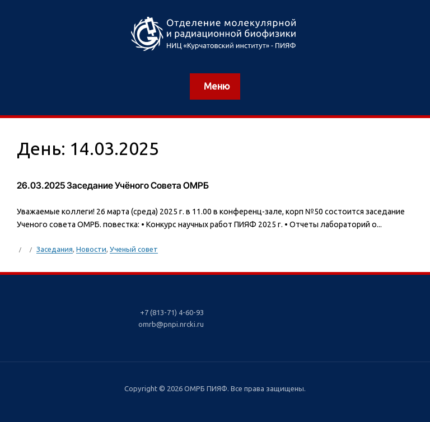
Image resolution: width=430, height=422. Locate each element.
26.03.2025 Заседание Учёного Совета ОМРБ (113, 185)
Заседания (54, 249)
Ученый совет (134, 249)
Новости (91, 249)
